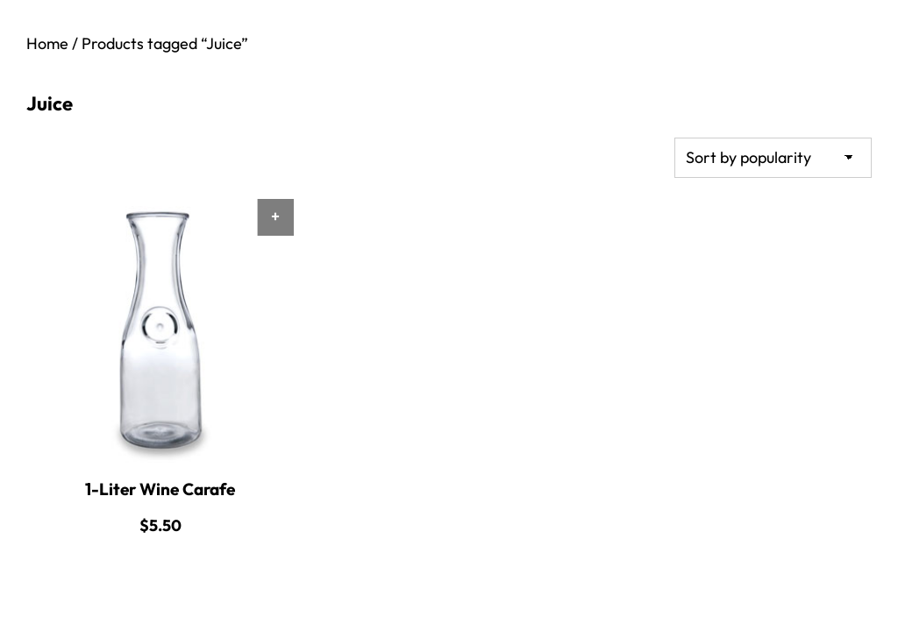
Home (47, 43)
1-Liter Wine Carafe (160, 489)
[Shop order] (773, 158)
